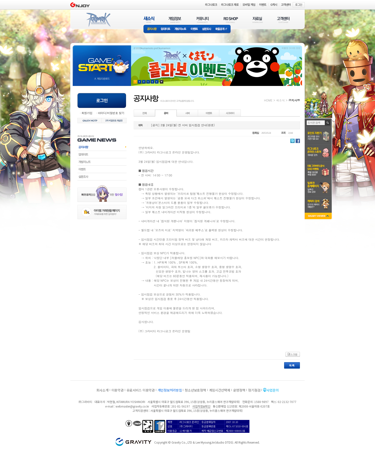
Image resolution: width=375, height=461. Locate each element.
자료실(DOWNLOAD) (257, 19)
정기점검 (254, 390)
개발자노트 (180, 29)
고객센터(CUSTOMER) (283, 19)
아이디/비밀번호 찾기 (111, 113)
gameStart (102, 61)
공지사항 (151, 29)
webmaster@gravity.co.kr (132, 406)
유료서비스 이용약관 (141, 390)
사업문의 (272, 390)
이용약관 (117, 390)
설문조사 (207, 29)
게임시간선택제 (219, 390)
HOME (268, 100)
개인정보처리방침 (170, 390)
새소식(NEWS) (148, 19)
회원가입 (86, 113)
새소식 (280, 100)
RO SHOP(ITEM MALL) (230, 19)
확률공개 (222, 29)
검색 (327, 123)
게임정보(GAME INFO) (175, 19)
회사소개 (102, 390)
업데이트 (165, 29)
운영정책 (239, 390)
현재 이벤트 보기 (161, 82)
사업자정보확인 (201, 406)
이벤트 (194, 29)
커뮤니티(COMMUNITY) (202, 19)
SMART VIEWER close (319, 216)
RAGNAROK (98, 20)
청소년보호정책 (195, 390)
